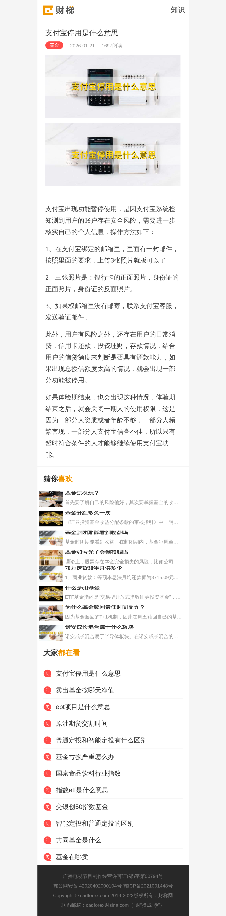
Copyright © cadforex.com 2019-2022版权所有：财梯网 (113, 895)
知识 (178, 10)
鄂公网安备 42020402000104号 (87, 886)
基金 (54, 45)
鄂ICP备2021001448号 (148, 886)
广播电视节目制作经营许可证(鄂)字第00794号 (113, 876)
